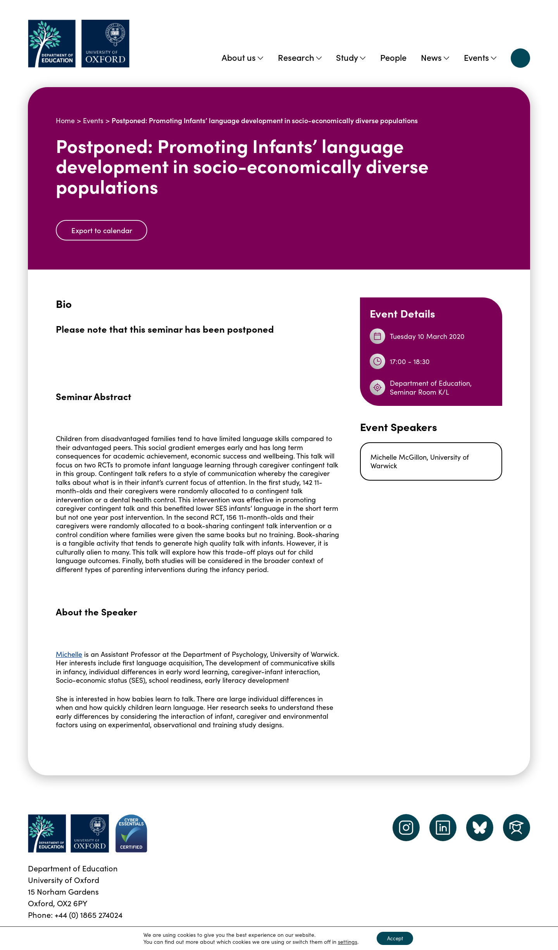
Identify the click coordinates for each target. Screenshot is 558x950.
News (435, 57)
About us (242, 57)
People (393, 57)
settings (345, 941)
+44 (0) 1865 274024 (88, 915)
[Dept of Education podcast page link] (479, 828)
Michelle (69, 654)
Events (480, 57)
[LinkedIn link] (442, 828)
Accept (395, 937)
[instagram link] (406, 828)
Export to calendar (104, 230)
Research (300, 57)
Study (350, 57)
